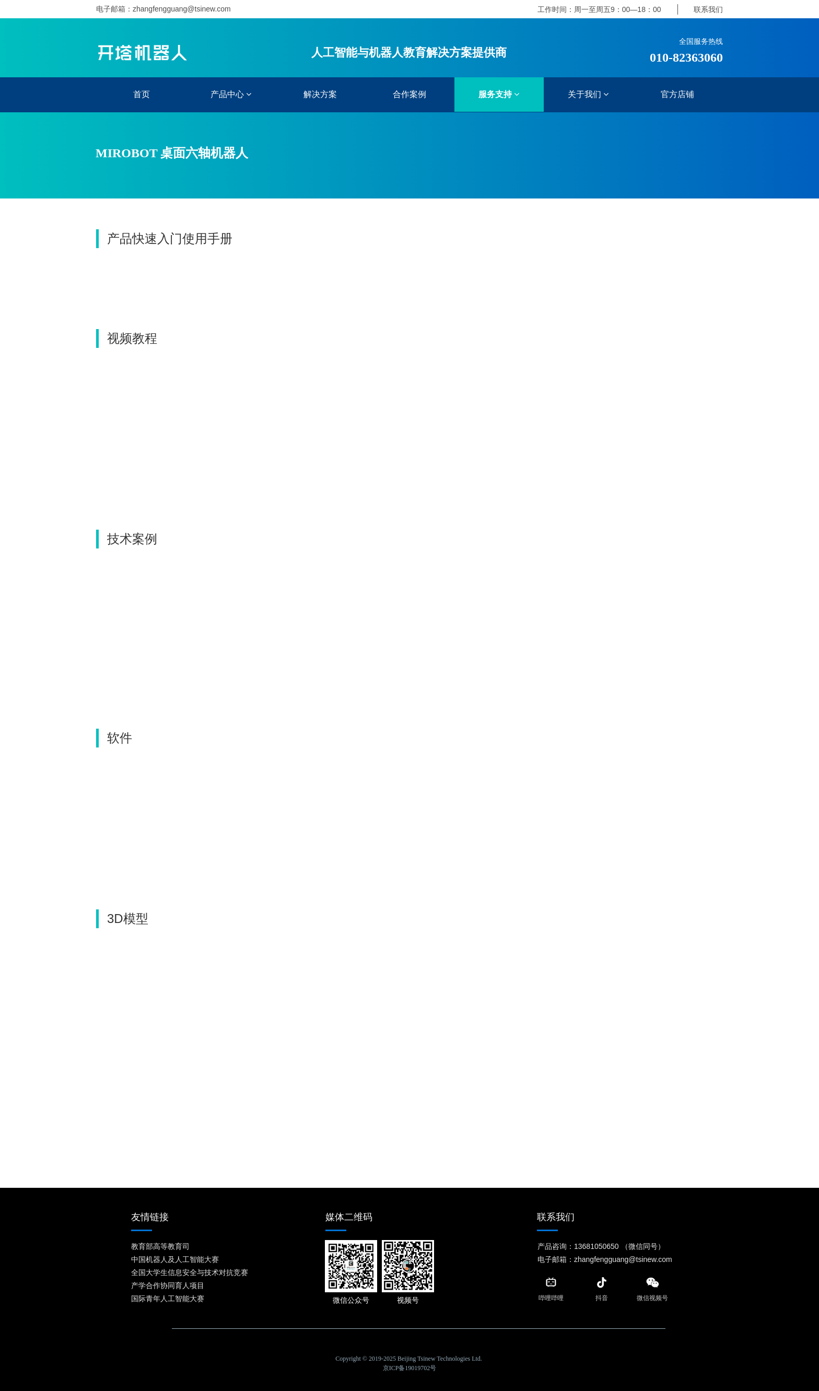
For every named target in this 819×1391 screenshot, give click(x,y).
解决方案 (320, 94)
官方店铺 (677, 94)
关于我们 (588, 94)
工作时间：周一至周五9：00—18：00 (599, 9)
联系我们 (708, 9)
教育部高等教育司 (160, 1246)
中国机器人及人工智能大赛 (175, 1259)
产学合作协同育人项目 (167, 1285)
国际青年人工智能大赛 (167, 1298)
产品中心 (230, 94)
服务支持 (498, 94)
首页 (141, 94)
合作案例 (409, 94)
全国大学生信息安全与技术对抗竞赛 (189, 1272)
